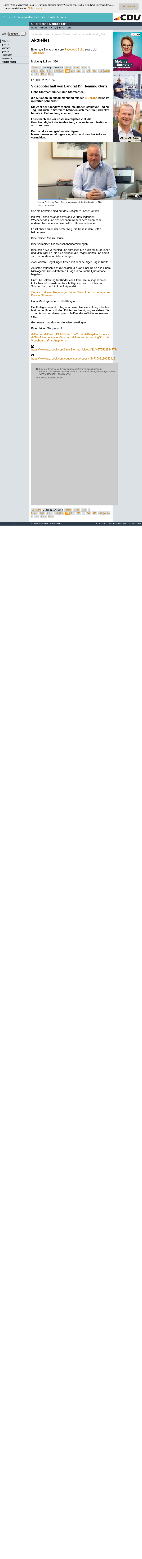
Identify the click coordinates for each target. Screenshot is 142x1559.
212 (73, 71)
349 (94, 71)
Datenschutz (135, 523)
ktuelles (6, 41)
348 (88, 71)
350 (100, 71)
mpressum (101, 523)
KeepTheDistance (97, 334)
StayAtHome (40, 337)
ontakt (43, 28)
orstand (6, 48)
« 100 (76, 67)
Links (61, 28)
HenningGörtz (96, 337)
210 (62, 71)
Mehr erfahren (35, 8)
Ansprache (59, 340)
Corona (91, 97)
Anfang (68, 67)
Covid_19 (51, 334)
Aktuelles (56, 34)
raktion (5, 51)
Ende (50, 74)
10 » (37, 74)
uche (5, 34)
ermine (5, 44)
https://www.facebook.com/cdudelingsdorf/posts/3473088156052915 (73, 358)
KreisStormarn (61, 337)
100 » (43, 74)
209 (56, 71)
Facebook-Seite (74, 49)
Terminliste (38, 52)
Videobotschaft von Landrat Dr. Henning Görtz (84, 34)
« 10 (84, 67)
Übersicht (36, 67)
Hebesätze (7, 58)
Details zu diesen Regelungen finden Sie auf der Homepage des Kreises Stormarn (70, 294)
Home (47, 34)
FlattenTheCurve (71, 334)
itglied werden (9, 62)
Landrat (78, 337)
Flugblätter (7, 55)
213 (78, 71)
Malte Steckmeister (53, 523)
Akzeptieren (128, 6)
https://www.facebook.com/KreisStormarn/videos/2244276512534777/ (74, 349)
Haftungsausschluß (118, 523)
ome (34, 28)
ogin (69, 28)
